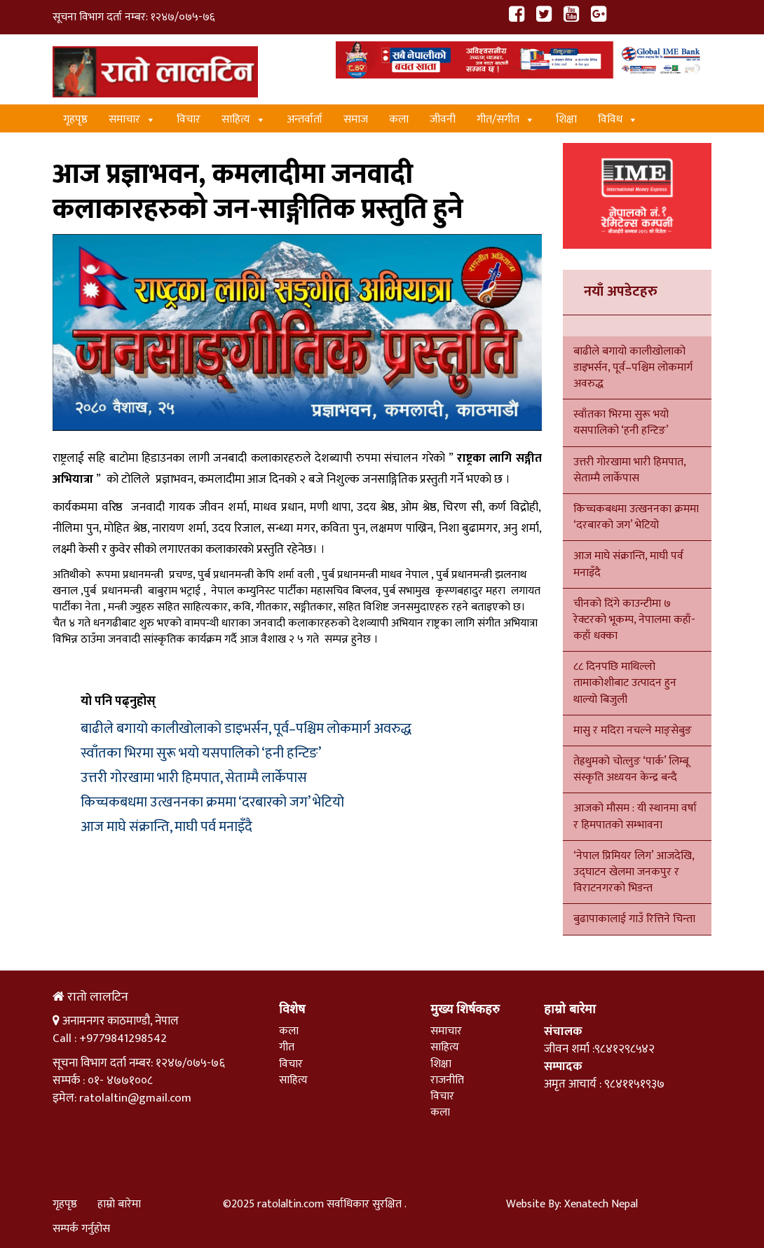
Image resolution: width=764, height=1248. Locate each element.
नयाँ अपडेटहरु (620, 291)
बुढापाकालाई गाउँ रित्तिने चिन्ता (634, 919)
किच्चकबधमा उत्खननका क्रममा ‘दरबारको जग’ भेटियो (212, 802)
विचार (188, 119)
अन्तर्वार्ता (304, 119)
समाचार (132, 119)
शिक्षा (566, 119)
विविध (618, 119)
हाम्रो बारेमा (119, 1204)
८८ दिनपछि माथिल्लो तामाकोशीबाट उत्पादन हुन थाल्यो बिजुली (624, 682)
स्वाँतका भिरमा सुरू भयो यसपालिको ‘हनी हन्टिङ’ (201, 753)
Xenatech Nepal (601, 1204)
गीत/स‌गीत (506, 119)
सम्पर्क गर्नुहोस (81, 1228)
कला (399, 119)
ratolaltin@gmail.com (135, 1098)
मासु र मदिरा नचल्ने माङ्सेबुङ (632, 730)
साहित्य (243, 119)
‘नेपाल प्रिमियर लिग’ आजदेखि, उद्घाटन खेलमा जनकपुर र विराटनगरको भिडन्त (633, 872)
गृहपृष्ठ (75, 119)
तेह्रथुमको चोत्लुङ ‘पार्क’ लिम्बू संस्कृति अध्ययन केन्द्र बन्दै (631, 769)
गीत (286, 1047)
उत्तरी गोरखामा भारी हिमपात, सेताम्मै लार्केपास (194, 778)
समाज (355, 119)
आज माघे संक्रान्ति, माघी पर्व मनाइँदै (166, 827)
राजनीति (447, 1080)
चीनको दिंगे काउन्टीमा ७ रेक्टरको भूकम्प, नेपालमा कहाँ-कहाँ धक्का (634, 619)
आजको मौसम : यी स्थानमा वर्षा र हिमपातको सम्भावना (635, 816)
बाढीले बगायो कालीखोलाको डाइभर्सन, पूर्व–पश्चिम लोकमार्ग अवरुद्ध (246, 729)
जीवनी (443, 119)
